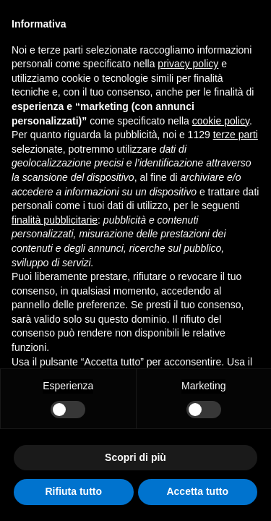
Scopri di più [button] (135, 457)
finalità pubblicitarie (55, 220)
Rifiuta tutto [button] (73, 491)
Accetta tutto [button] (197, 491)
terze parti (235, 134)
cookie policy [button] (220, 121)
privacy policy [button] (188, 63)
